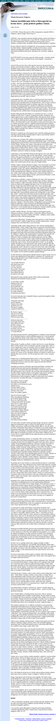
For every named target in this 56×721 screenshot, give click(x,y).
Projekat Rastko (20, 718)
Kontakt (42, 720)
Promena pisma (22, 720)
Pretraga (29, 720)
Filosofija (29, 718)
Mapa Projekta (35, 720)
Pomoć (46, 720)
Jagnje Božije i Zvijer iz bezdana (19, 13)
